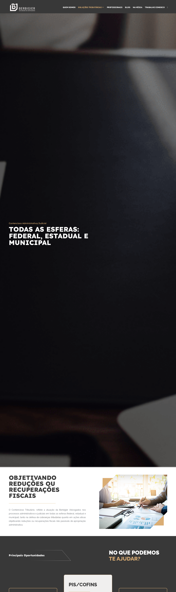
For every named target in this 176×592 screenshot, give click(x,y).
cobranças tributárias (50, 517)
